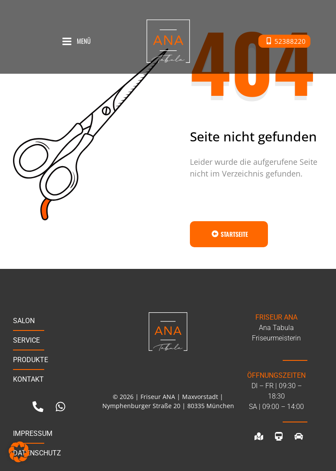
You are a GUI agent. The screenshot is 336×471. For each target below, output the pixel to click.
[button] (19, 452)
